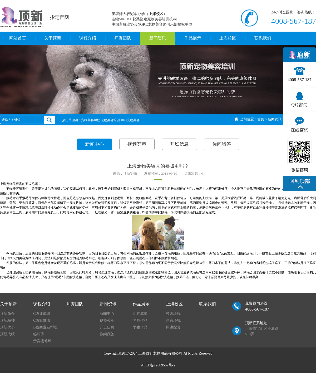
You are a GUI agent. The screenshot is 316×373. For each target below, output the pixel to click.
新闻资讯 (157, 38)
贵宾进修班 (42, 341)
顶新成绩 (7, 334)
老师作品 (140, 320)
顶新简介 (7, 314)
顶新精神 (7, 320)
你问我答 (221, 144)
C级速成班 (41, 314)
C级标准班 (41, 320)
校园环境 (173, 314)
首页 (260, 119)
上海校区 (227, 38)
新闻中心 (94, 144)
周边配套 (173, 327)
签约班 (38, 334)
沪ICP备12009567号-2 (158, 365)
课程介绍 (87, 38)
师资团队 (122, 38)
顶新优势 (7, 327)
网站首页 (17, 38)
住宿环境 (173, 320)
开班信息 (179, 144)
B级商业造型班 (45, 327)
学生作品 (140, 327)
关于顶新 (52, 38)
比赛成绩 (140, 314)
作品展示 (192, 38)
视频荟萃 (136, 144)
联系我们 (262, 38)
